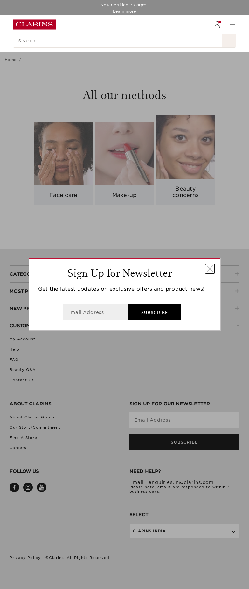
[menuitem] (217, 24)
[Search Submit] (229, 41)
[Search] (117, 41)
